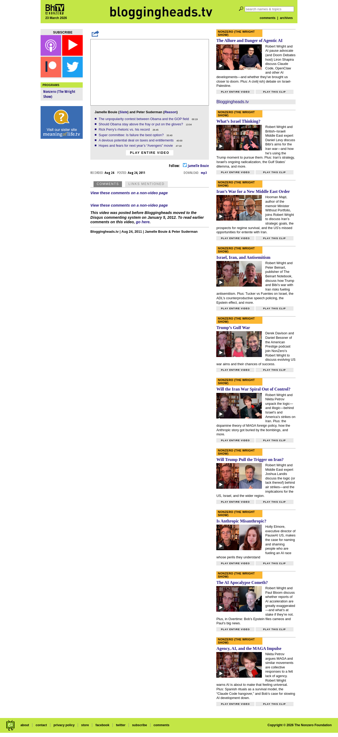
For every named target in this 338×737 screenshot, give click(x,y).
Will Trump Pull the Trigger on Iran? (249, 459)
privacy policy (64, 725)
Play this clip (274, 92)
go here (143, 222)
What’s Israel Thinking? (238, 121)
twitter (120, 725)
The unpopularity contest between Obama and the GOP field (144, 119)
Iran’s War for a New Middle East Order (253, 191)
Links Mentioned (146, 184)
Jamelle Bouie (196, 165)
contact (41, 725)
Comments (108, 184)
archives (286, 18)
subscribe (139, 725)
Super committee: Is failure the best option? (131, 135)
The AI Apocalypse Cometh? (242, 582)
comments (268, 18)
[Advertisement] (62, 224)
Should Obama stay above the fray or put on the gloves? (141, 124)
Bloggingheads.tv (232, 101)
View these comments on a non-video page (129, 193)
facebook (102, 725)
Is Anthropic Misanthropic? (241, 521)
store (85, 725)
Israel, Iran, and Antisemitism (243, 257)
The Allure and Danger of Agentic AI (249, 40)
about (25, 725)
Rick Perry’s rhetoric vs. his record (124, 129)
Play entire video (149, 153)
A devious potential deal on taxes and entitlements (136, 140)
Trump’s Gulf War (233, 327)
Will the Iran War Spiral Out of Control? (253, 389)
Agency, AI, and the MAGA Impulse (248, 648)
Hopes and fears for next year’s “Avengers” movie (136, 146)
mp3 (204, 172)
